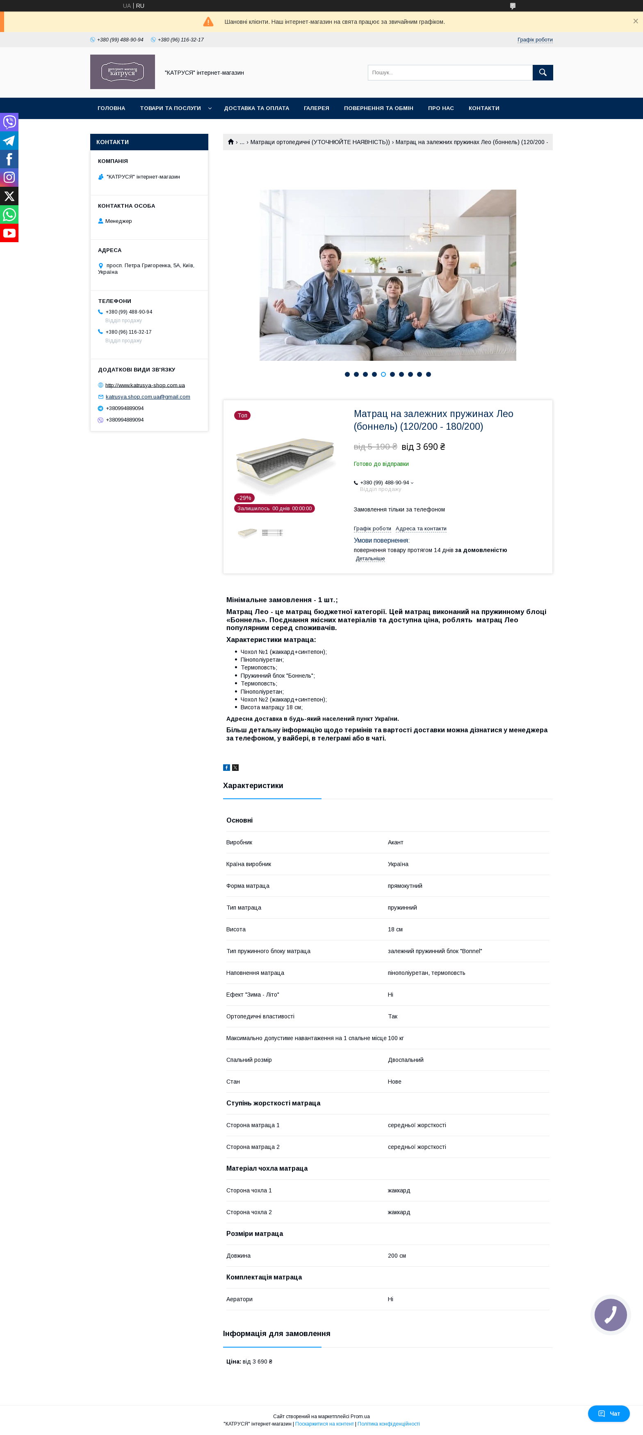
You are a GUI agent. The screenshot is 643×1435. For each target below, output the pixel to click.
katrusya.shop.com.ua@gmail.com (148, 397)
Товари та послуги (170, 108)
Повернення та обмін (378, 108)
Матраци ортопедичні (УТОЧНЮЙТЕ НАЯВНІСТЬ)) (320, 142)
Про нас (441, 108)
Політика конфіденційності (389, 1424)
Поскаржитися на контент (324, 1424)
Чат (609, 1413)
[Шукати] (543, 72)
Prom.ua (360, 1416)
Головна (111, 108)
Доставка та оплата (256, 108)
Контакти (484, 108)
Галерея (316, 108)
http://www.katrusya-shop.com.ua (145, 385)
